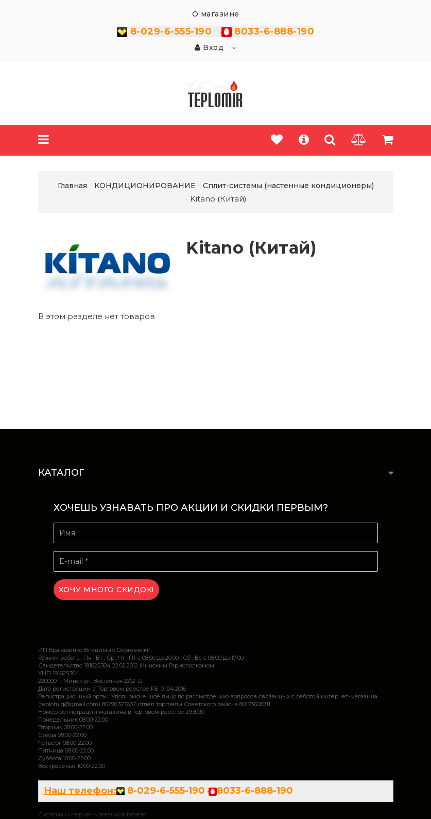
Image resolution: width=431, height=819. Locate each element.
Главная (72, 185)
